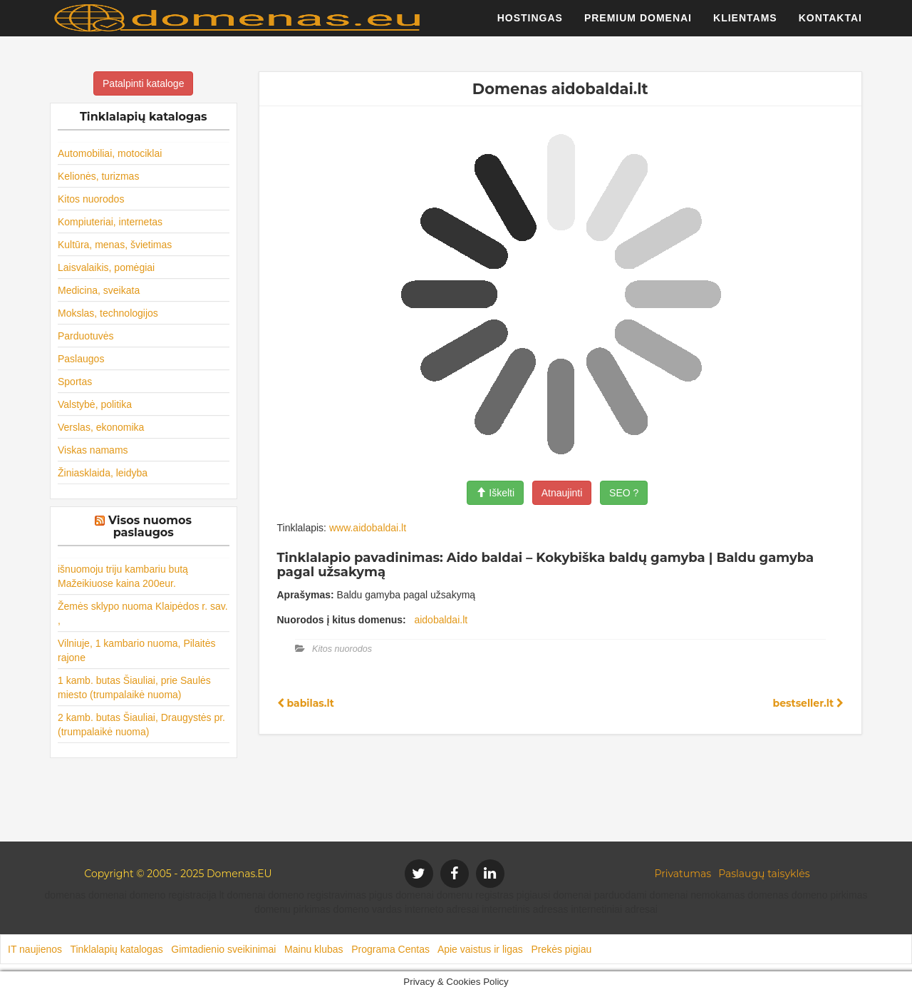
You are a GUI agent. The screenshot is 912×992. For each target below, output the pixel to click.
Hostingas (530, 25)
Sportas (75, 381)
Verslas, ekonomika (101, 427)
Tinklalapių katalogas (116, 949)
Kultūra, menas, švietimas (115, 244)
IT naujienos (35, 949)
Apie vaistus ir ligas (480, 949)
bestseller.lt (808, 703)
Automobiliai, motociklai (110, 153)
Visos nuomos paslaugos (150, 526)
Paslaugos (81, 358)
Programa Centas (390, 949)
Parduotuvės (86, 336)
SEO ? (623, 492)
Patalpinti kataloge (143, 83)
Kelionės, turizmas (98, 176)
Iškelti (495, 492)
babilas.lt (305, 703)
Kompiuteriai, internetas (110, 221)
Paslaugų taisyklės (763, 873)
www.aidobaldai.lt (367, 527)
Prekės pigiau (561, 949)
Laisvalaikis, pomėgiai (106, 267)
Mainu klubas (313, 949)
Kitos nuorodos (91, 199)
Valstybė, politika (95, 404)
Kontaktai (830, 25)
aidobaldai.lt (440, 619)
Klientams (745, 25)
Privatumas (683, 873)
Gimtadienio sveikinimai (223, 949)
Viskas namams (93, 450)
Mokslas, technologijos (108, 313)
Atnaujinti (562, 492)
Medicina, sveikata (99, 290)
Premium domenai (638, 25)
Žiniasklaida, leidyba (102, 473)
